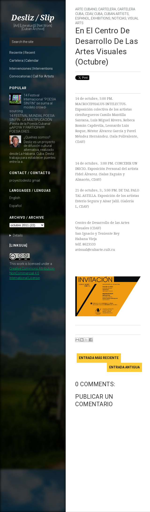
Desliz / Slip (32, 17)
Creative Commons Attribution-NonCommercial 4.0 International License (32, 273)
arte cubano (86, 9)
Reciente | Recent (22, 52)
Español (15, 206)
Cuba (98, 14)
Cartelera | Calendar (24, 60)
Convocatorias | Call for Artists (31, 76)
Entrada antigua (124, 367)
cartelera (107, 9)
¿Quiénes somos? (37, 137)
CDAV (89, 14)
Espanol (82, 18)
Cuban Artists (116, 14)
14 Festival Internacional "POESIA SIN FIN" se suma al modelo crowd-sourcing (32, 103)
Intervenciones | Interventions (31, 68)
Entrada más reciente (99, 358)
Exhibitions (100, 18)
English (14, 198)
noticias (119, 18)
